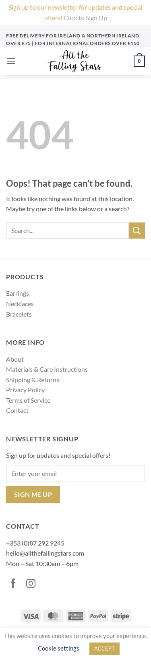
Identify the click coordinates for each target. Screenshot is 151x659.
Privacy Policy (25, 389)
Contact (17, 410)
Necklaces (20, 303)
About (15, 359)
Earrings (17, 293)
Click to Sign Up (85, 17)
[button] (11, 61)
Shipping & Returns (32, 379)
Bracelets (19, 314)
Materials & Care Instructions (47, 369)
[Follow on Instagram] (32, 584)
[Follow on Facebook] (14, 584)
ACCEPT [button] (104, 648)
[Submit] (137, 230)
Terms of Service (28, 400)
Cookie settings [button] (58, 648)
